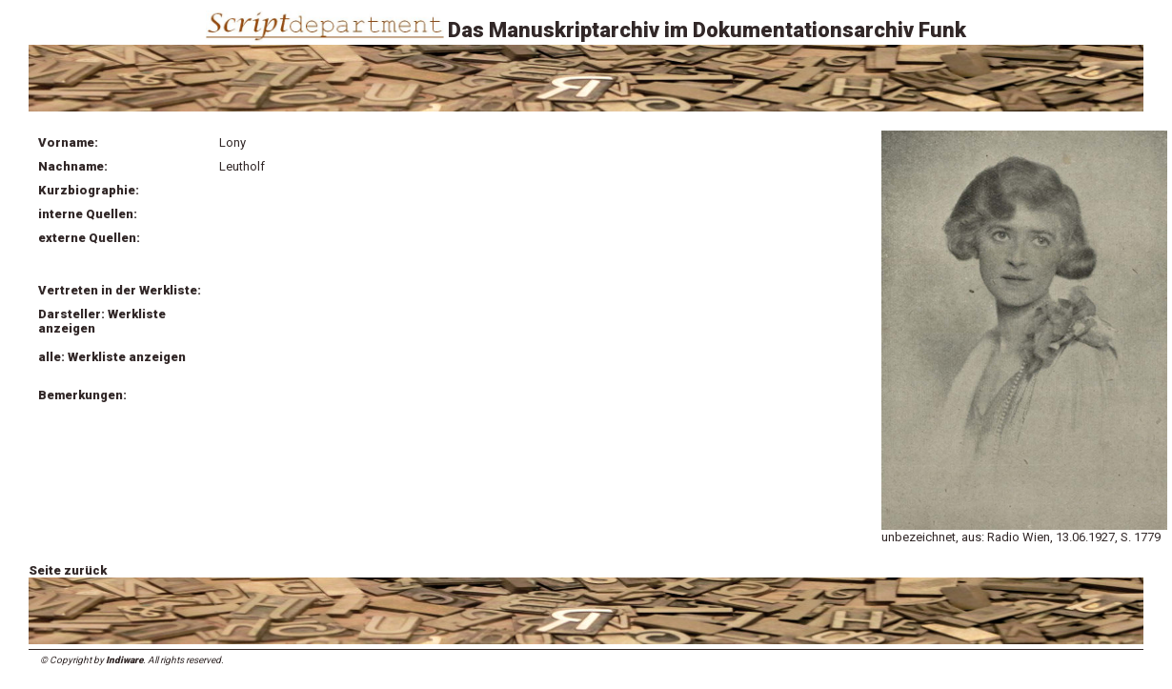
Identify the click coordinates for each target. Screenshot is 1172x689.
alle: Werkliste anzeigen (112, 357)
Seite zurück (68, 570)
